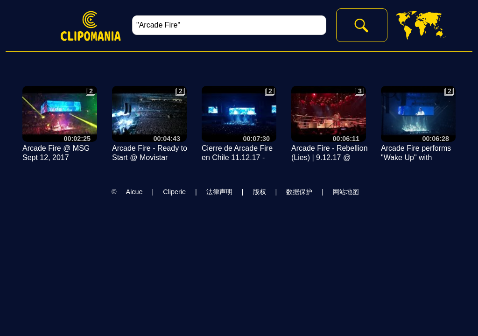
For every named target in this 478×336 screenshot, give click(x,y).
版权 (259, 192)
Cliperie (174, 192)
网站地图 (346, 192)
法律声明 (219, 192)
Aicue (134, 192)
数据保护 (299, 192)
